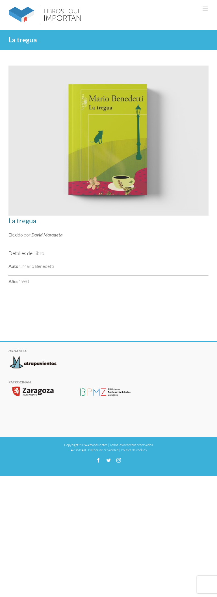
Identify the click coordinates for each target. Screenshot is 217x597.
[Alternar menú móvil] (206, 9)
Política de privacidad (103, 450)
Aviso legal (78, 450)
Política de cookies (134, 450)
